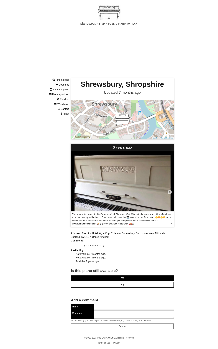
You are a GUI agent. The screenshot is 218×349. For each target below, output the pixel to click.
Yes (122, 278)
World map (61, 104)
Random (63, 99)
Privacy (116, 343)
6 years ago (122, 147)
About (64, 114)
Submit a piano (59, 89)
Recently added (59, 94)
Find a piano (61, 80)
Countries (62, 84)
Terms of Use (104, 343)
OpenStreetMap (167, 138)
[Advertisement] (109, 54)
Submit (122, 326)
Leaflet (155, 138)
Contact (63, 109)
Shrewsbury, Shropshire (122, 84)
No (122, 284)
